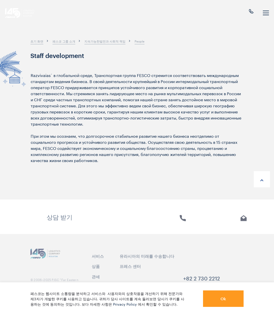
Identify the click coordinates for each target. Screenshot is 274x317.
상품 (96, 270)
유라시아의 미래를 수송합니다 (147, 259)
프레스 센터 (130, 270)
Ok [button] (223, 298)
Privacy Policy (125, 304)
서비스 (98, 259)
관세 (96, 280)
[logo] (24, 13)
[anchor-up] (262, 179)
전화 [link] (183, 222)
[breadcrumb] (36, 41)
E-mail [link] (244, 222)
